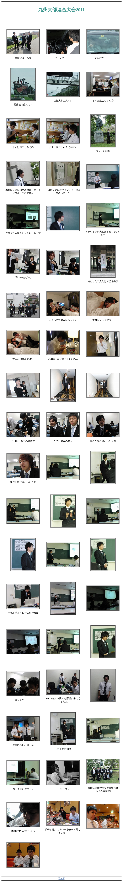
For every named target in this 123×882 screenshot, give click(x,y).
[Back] (61, 878)
